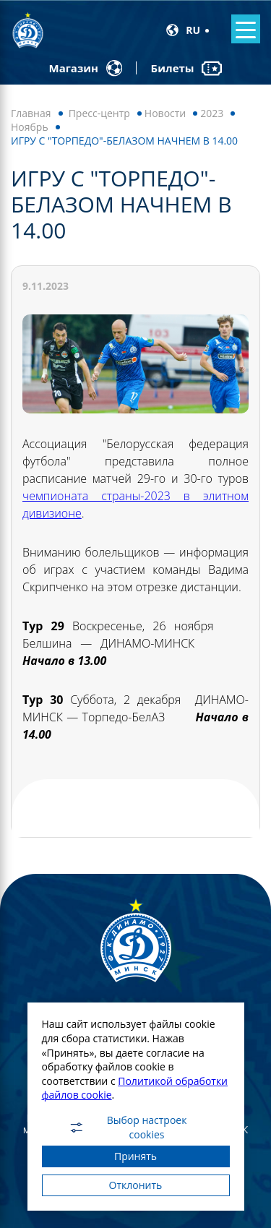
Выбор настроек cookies (127, 1127)
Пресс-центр (99, 113)
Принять (135, 1156)
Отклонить (136, 1185)
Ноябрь (29, 127)
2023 (211, 113)
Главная (31, 113)
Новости (165, 113)
